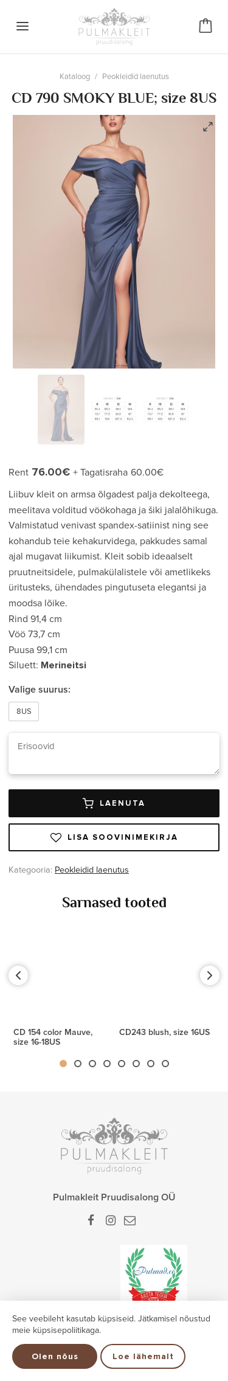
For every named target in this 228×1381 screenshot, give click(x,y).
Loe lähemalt (143, 1356)
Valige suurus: (40, 690)
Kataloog (75, 76)
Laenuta (114, 803)
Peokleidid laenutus (135, 76)
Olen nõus (55, 1356)
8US (24, 711)
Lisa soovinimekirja (114, 837)
